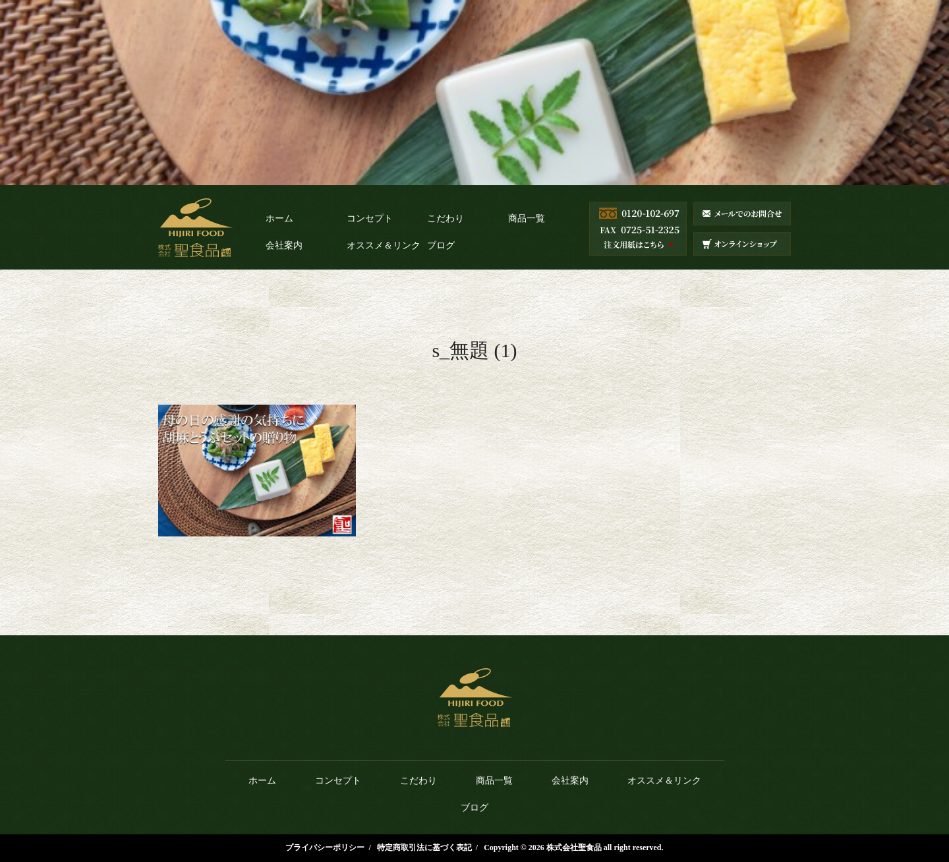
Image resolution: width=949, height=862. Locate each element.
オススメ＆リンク (383, 245)
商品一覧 (526, 218)
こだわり (445, 218)
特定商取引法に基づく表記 (424, 847)
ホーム (279, 218)
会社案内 (284, 245)
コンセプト (370, 218)
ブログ (441, 245)
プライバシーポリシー (324, 847)
